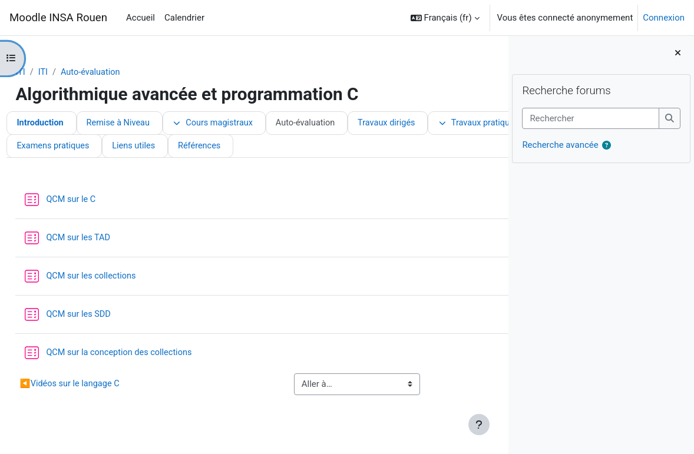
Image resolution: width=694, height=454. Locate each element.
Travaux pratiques (84, 147)
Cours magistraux (244, 123)
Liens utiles (372, 147)
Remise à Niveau (147, 123)
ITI (47, 72)
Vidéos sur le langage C (97, 385)
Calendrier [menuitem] (184, 17)
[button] (445, 17)
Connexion (664, 17)
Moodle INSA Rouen (58, 17)
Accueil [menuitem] (140, 17)
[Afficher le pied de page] (479, 424)
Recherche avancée (560, 145)
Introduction (67, 123)
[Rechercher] (590, 118)
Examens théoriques (189, 147)
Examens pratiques (289, 147)
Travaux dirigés (422, 123)
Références (439, 147)
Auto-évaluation (118, 72)
